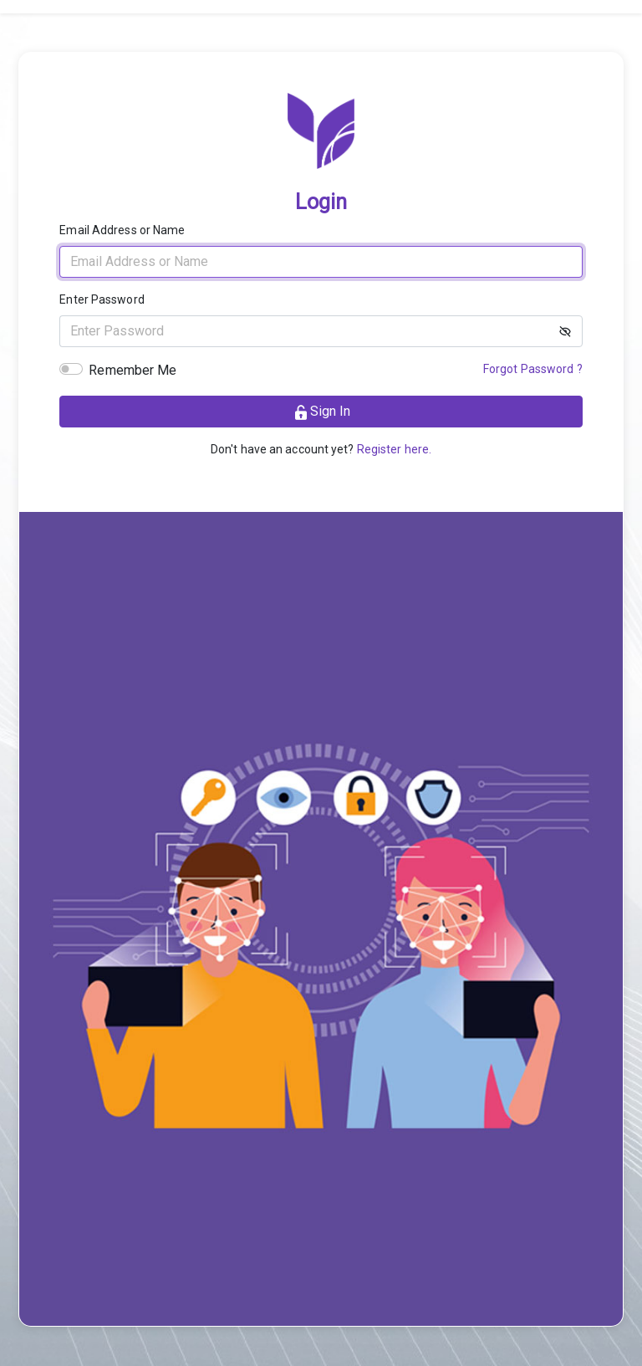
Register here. (394, 449)
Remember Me (132, 370)
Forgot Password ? (533, 369)
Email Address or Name (122, 230)
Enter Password (101, 299)
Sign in (321, 412)
